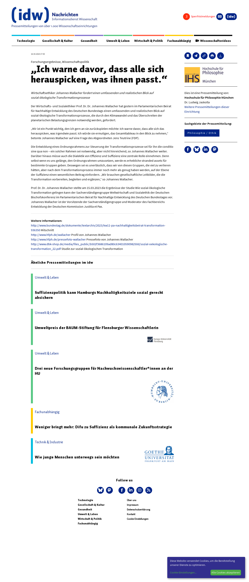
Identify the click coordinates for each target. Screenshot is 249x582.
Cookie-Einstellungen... (183, 572)
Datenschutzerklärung (138, 509)
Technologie (26, 41)
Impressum (133, 505)
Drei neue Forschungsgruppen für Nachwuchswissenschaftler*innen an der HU (104, 370)
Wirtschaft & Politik (148, 41)
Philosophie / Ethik (202, 133)
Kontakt (131, 514)
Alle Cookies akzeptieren (225, 572)
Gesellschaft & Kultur (57, 41)
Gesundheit (89, 41)
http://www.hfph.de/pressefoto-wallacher (58, 239)
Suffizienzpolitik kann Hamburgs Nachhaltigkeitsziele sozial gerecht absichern (99, 295)
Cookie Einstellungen (137, 519)
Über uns (131, 500)
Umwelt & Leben (118, 41)
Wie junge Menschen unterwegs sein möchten (77, 457)
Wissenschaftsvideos (213, 41)
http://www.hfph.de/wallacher (51, 235)
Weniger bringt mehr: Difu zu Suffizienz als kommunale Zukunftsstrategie (103, 427)
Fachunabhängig (179, 41)
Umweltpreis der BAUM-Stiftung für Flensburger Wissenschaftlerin (97, 328)
